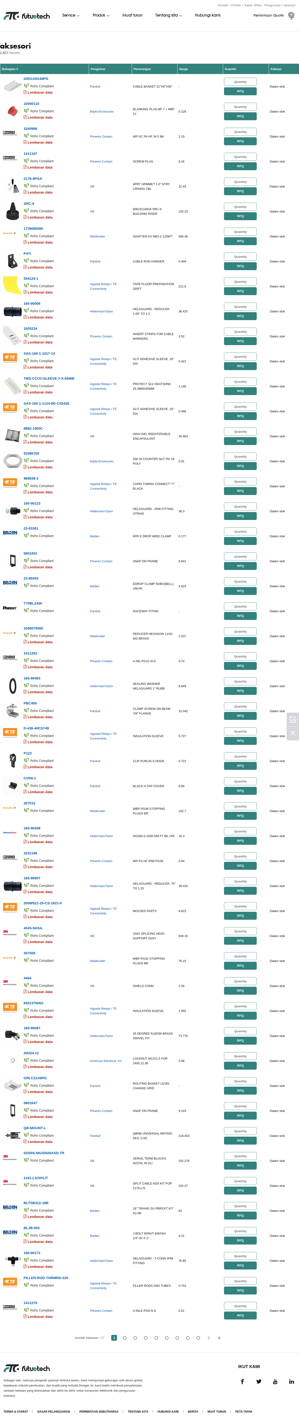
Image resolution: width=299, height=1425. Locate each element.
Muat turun (132, 15)
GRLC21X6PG (35, 1078)
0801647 (30, 1103)
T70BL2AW (33, 603)
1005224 (30, 328)
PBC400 (30, 703)
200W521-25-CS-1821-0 (43, 903)
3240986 (30, 129)
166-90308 (32, 828)
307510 (29, 803)
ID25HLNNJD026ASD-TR (44, 1153)
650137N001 (34, 1003)
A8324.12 (31, 1053)
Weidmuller (97, 236)
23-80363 (31, 578)
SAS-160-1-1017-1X (39, 353)
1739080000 (33, 228)
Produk (236, 5)
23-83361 (31, 528)
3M (92, 186)
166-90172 (32, 1253)
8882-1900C (33, 428)
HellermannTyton (101, 311)
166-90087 (32, 1028)
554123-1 (31, 278)
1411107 (30, 154)
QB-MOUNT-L (35, 1128)
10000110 (31, 104)
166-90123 (32, 503)
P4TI (27, 253)
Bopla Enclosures (102, 111)
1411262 (30, 653)
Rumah (223, 5)
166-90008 (32, 303)
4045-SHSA (33, 928)
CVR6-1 (30, 778)
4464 (27, 978)
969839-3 (31, 478)
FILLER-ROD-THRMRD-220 (46, 1278)
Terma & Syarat (16, 1411)
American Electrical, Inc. (106, 1061)
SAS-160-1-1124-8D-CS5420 (46, 403)
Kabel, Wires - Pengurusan (262, 5)
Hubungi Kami (168, 1411)
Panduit (95, 86)
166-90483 (32, 678)
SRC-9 (29, 203)
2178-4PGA (33, 178)
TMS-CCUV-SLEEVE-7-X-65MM (49, 378)
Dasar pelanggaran (53, 1411)
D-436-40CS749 (36, 728)
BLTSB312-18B (36, 1203)
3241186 (30, 853)
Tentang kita (166, 15)
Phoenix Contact (101, 136)
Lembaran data (40, 92)
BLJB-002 (32, 1228)
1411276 (30, 1303)
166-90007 (32, 878)
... (188, 1338)
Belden (94, 536)
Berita (193, 1411)
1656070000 (33, 628)
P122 (28, 753)
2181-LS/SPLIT (36, 1178)
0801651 (30, 553)
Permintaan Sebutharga (98, 1411)
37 (198, 1338)
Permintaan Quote (268, 16)
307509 (29, 953)
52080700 (31, 453)
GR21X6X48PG (36, 79)
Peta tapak (244, 1411)
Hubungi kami (207, 15)
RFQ (240, 91)
